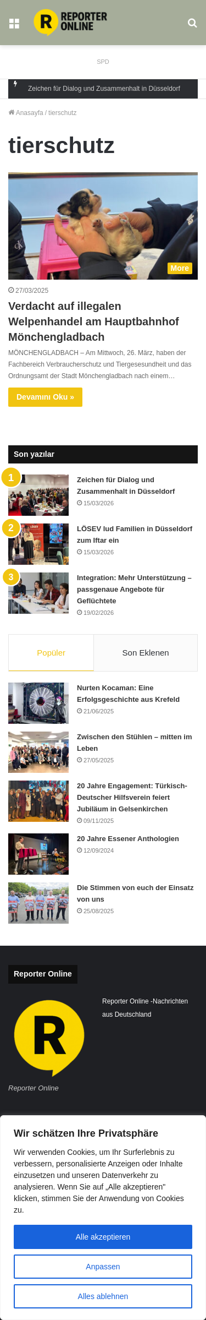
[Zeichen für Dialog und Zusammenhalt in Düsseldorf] (38, 495)
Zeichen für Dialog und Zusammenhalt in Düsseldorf (104, 88)
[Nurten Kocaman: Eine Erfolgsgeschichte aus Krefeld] (38, 703)
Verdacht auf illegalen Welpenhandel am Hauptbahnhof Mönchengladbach (93, 321)
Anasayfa (25, 113)
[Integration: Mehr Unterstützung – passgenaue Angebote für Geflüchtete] (38, 593)
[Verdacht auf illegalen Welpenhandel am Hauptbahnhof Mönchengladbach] (103, 226)
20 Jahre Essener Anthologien (128, 838)
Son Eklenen (146, 652)
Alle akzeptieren (103, 1236)
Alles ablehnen (103, 1296)
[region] (103, 1217)
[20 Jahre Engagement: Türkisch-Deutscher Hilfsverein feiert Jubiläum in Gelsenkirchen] (38, 801)
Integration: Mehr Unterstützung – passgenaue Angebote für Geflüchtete (134, 589)
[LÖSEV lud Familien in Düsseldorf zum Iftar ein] (38, 544)
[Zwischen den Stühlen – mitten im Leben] (38, 752)
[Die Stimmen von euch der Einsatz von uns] (38, 903)
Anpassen (103, 1266)
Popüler (51, 652)
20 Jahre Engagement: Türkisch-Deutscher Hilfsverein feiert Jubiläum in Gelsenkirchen (132, 797)
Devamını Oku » (45, 396)
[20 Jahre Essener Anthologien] (38, 854)
